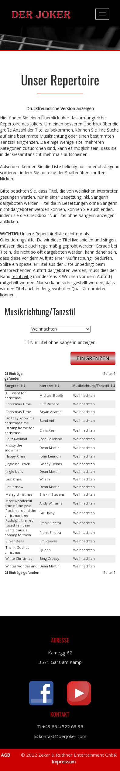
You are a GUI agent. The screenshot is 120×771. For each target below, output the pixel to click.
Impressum (63, 761)
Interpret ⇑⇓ (49, 385)
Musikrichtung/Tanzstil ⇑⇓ (93, 385)
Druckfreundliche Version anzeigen (60, 108)
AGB (5, 755)
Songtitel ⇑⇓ (15, 385)
